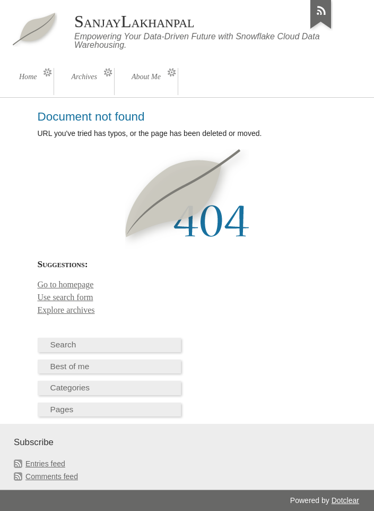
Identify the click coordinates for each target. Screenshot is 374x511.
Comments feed (51, 476)
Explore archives (66, 309)
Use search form (65, 297)
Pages (62, 409)
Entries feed (45, 463)
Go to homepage (66, 284)
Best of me (70, 366)
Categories (70, 387)
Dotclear (345, 500)
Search (63, 344)
